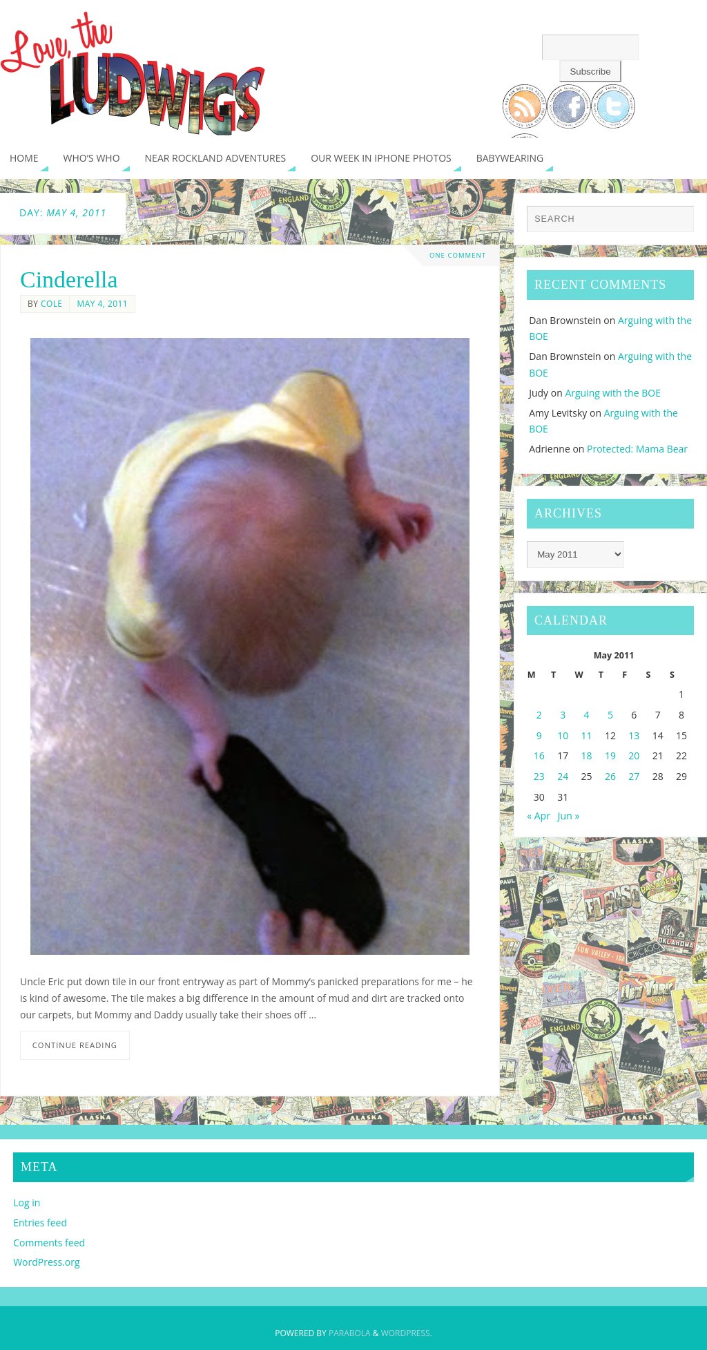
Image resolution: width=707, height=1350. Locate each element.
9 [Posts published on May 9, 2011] (539, 735)
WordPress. (406, 1333)
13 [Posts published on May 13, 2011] (633, 735)
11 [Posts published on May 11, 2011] (586, 735)
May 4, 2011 (102, 303)
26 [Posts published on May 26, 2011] (610, 776)
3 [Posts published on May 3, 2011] (562, 714)
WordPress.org (46, 1261)
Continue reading (74, 1045)
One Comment (458, 255)
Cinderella (69, 279)
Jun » (569, 815)
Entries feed (40, 1222)
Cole (52, 303)
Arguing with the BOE (613, 392)
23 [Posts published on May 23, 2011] (539, 776)
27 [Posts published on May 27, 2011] (633, 776)
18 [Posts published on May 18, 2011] (586, 755)
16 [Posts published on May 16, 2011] (539, 755)
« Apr (538, 815)
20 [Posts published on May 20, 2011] (633, 755)
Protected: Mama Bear (637, 448)
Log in (26, 1202)
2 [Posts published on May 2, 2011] (539, 714)
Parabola (350, 1333)
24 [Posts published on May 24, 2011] (562, 776)
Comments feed (49, 1242)
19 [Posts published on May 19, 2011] (610, 755)
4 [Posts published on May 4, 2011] (587, 714)
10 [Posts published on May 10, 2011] (562, 735)
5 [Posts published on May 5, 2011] (610, 714)
